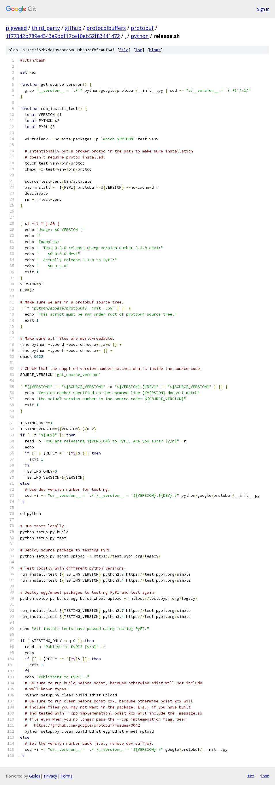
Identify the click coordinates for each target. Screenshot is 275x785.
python (140, 36)
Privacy (50, 776)
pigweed (16, 27)
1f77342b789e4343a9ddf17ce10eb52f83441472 (63, 36)
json (264, 775)
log (138, 49)
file (123, 49)
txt (250, 775)
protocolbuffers (106, 27)
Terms (66, 776)
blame (155, 49)
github (73, 27)
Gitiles (34, 776)
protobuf (142, 27)
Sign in (263, 9)
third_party (46, 27)
